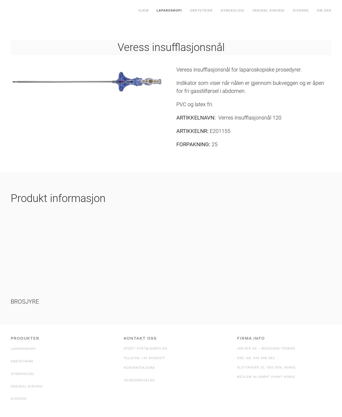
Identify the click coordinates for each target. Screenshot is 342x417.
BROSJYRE (25, 301)
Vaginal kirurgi (268, 10)
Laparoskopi (169, 10)
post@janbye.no (152, 348)
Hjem (143, 10)
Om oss (324, 10)
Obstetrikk (201, 10)
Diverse (301, 10)
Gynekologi (232, 10)
